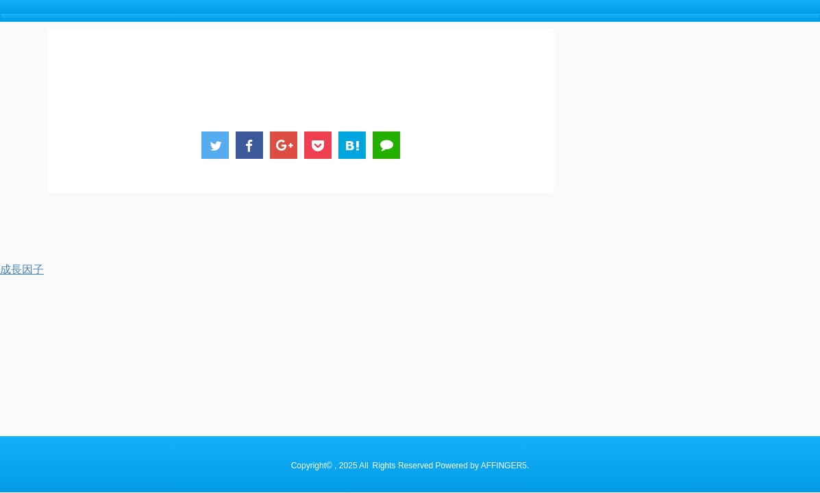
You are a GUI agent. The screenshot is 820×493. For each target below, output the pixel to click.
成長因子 (22, 269)
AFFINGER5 (504, 236)
